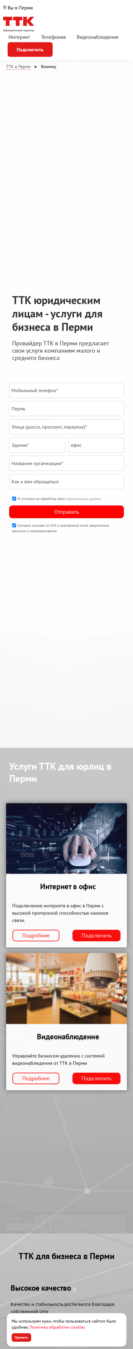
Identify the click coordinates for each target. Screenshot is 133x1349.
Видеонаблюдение (98, 37)
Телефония (53, 37)
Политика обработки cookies (57, 1327)
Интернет (19, 37)
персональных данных (83, 499)
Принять (21, 1337)
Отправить (66, 511)
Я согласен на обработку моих (59, 499)
